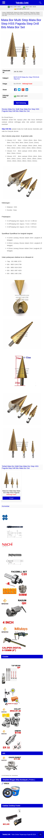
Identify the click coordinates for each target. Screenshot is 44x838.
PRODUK (26, 12)
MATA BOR (10, 12)
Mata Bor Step (18, 12)
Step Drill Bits (6, 129)
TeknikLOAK (22, 3)
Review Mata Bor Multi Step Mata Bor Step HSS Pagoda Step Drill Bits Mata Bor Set (20, 110)
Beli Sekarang (21, 103)
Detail (11, 498)
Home (4, 12)
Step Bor (32, 12)
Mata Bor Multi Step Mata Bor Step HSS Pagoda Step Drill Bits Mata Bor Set (21, 23)
